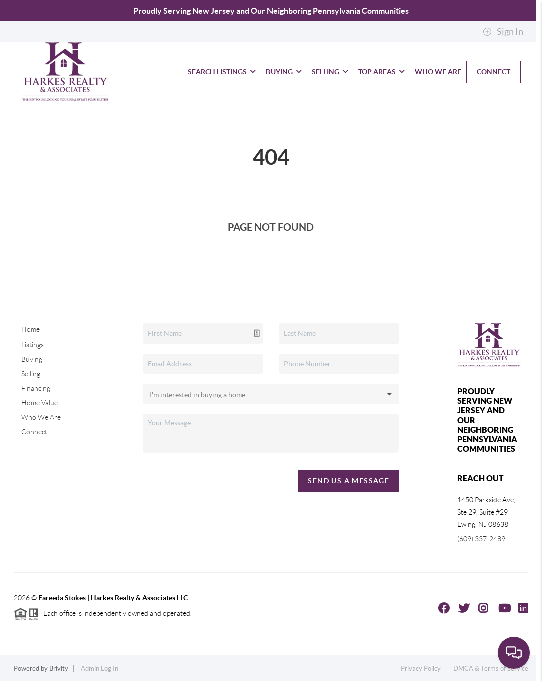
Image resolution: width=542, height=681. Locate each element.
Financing (35, 388)
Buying (284, 72)
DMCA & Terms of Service (490, 668)
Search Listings (222, 72)
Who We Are (438, 72)
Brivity (58, 668)
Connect (493, 72)
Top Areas (381, 72)
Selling (330, 72)
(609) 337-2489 (481, 539)
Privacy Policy (421, 668)
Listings (32, 344)
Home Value (39, 403)
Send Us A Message (348, 481)
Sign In (503, 32)
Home (30, 329)
